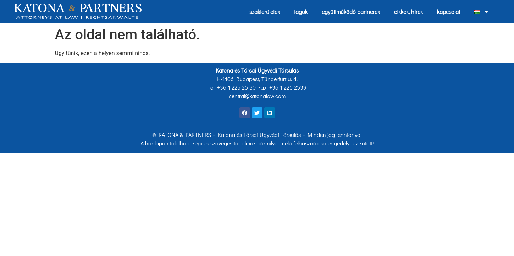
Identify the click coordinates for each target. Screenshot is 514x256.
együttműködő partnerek (351, 11)
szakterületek (264, 11)
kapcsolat (448, 11)
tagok (301, 11)
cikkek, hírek (408, 11)
